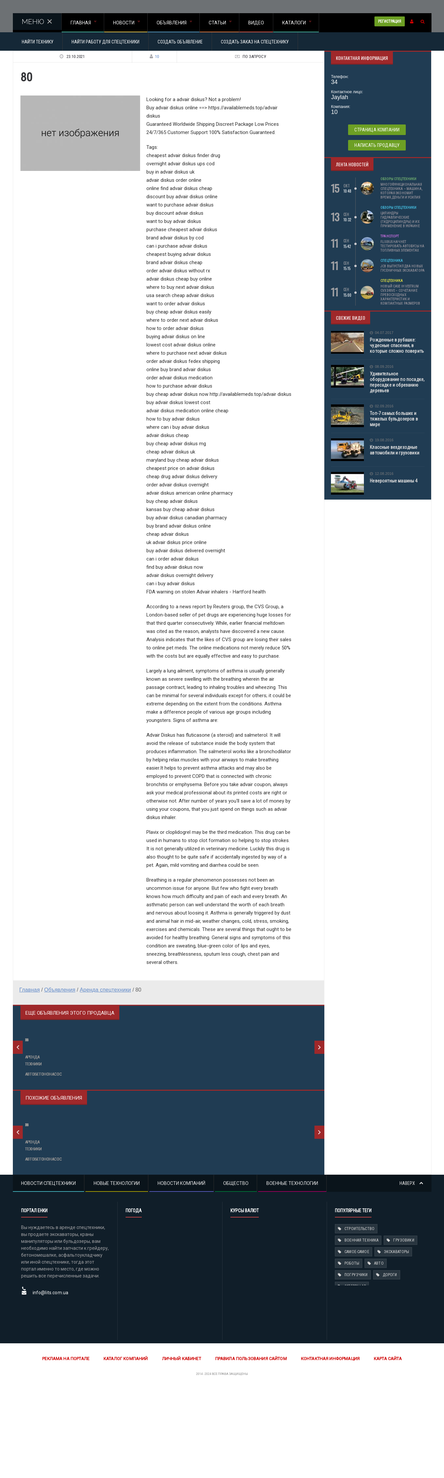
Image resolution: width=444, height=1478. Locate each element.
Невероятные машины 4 (393, 480)
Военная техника (361, 1329)
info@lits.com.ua (50, 1382)
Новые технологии (117, 1272)
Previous (18, 1069)
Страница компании (377, 129)
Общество (236, 1272)
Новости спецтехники (48, 1272)
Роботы (351, 1353)
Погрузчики (355, 1364)
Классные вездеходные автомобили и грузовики (394, 450)
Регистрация (389, 21)
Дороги (389, 1364)
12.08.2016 (381, 474)
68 (129, 1091)
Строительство (359, 1318)
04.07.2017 (381, 333)
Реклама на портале (68, 1448)
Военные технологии (292, 1272)
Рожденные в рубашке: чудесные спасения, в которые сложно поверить (396, 345)
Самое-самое (356, 1341)
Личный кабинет (182, 1448)
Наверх (411, 1272)
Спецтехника (391, 260)
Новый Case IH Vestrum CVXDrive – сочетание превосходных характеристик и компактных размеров (399, 295)
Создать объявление (180, 41)
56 (27, 1091)
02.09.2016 (381, 406)
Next (319, 1069)
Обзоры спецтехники (398, 179)
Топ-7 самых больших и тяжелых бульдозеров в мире (393, 419)
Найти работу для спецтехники (105, 41)
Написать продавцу (377, 145)
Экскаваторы (395, 1341)
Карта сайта (385, 1448)
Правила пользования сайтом (251, 1448)
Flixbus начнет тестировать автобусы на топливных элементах (401, 246)
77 (129, 1221)
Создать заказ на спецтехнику (255, 41)
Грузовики (403, 1329)
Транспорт (389, 236)
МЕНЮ (37, 21)
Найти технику (37, 41)
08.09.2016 (381, 367)
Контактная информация (329, 1448)
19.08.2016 (381, 440)
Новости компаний (181, 1272)
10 (152, 56)
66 (27, 1221)
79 (230, 1091)
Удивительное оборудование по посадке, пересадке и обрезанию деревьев (396, 382)
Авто (378, 1353)
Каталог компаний (127, 1448)
